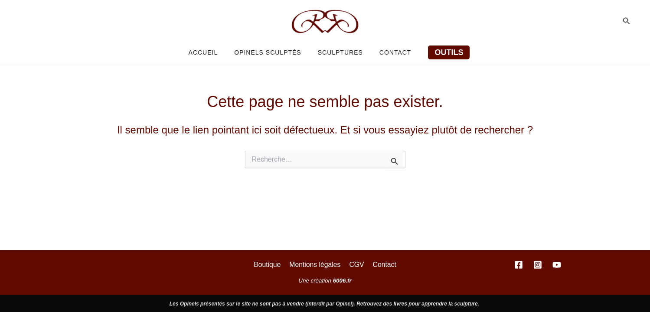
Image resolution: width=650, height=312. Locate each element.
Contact (389, 52)
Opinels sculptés (270, 52)
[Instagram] (537, 264)
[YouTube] (556, 264)
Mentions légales (316, 264)
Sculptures (338, 52)
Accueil (210, 52)
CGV (356, 264)
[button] (626, 21)
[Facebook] (518, 264)
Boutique (269, 264)
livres (400, 304)
